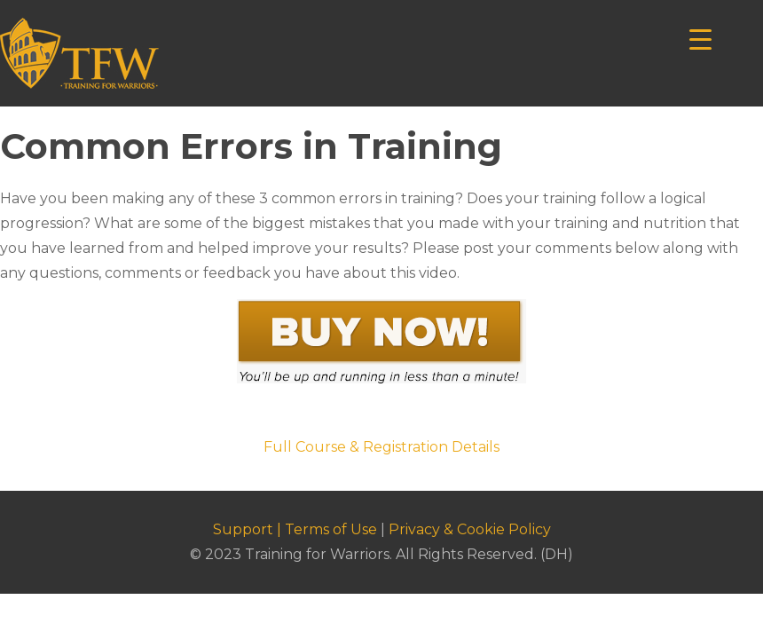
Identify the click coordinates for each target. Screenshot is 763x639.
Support (243, 529)
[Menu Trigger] (700, 37)
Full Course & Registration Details (381, 446)
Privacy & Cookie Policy (470, 529)
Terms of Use (331, 529)
